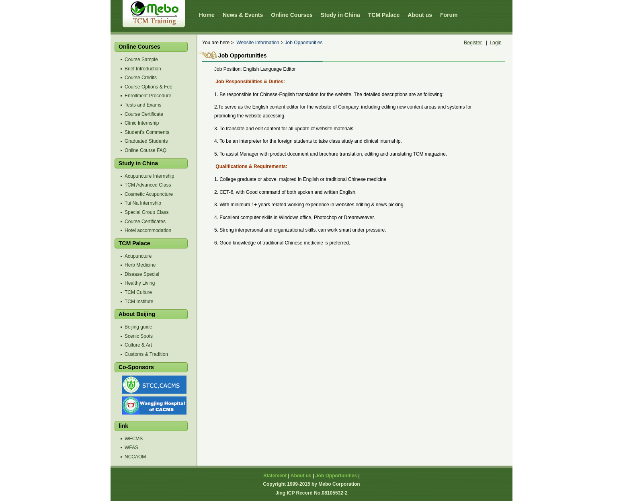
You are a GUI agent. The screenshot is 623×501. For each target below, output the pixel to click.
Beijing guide (138, 327)
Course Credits (141, 77)
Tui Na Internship (143, 203)
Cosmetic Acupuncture (149, 194)
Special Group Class (146, 212)
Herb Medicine (140, 265)
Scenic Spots (139, 336)
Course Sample (141, 59)
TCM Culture (138, 292)
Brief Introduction (143, 69)
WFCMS (134, 438)
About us (301, 475)
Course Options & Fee (148, 87)
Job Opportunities (303, 42)
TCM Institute (139, 301)
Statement (275, 475)
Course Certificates (145, 221)
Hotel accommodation (148, 230)
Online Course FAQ (145, 150)
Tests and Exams (143, 105)
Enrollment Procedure (148, 96)
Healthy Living (140, 283)
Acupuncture (138, 256)
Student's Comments (147, 132)
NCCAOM (135, 457)
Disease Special (142, 274)
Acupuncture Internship (149, 176)
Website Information (257, 42)
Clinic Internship (142, 123)
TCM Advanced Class (148, 185)
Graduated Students (146, 141)
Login (495, 42)
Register (473, 42)
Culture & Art (138, 345)
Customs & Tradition (146, 354)
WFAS (131, 447)
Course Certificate (144, 114)
